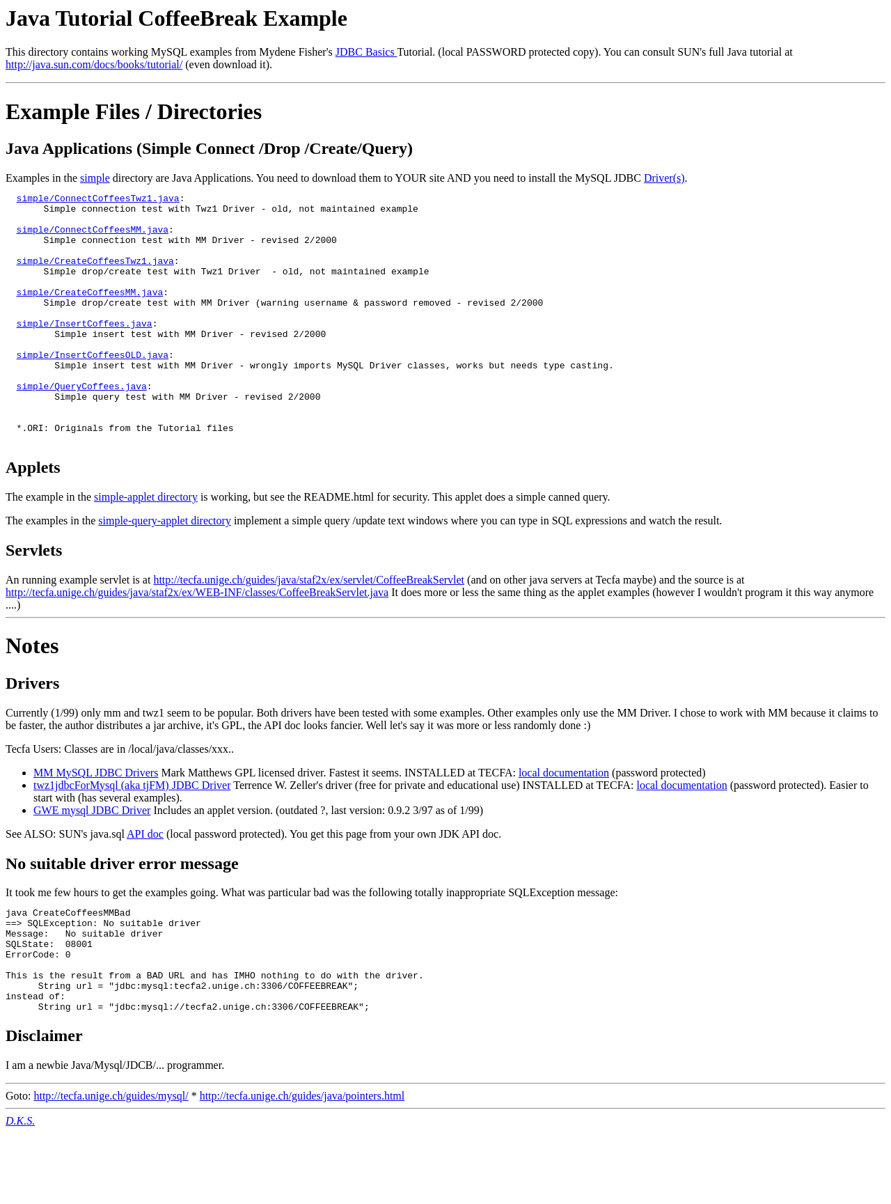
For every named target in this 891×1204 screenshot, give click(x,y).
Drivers (32, 733)
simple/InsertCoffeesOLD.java (92, 388)
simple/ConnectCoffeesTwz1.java (98, 200)
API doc (145, 884)
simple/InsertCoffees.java (84, 350)
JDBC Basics (366, 52)
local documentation (564, 823)
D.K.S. (20, 1192)
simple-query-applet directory (164, 571)
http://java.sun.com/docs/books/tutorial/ (94, 64)
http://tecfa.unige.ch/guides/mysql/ (110, 1167)
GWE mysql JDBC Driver (91, 860)
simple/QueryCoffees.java (82, 425)
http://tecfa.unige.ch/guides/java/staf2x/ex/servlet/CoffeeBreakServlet (308, 630)
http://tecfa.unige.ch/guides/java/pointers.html (302, 1167)
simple (95, 178)
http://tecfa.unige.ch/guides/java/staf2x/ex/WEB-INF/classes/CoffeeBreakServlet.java (197, 642)
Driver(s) (664, 178)
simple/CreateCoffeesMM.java (90, 312)
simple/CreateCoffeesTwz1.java (95, 275)
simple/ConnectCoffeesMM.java (92, 237)
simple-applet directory (146, 547)
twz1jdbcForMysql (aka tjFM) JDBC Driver (132, 835)
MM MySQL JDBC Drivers (95, 823)
